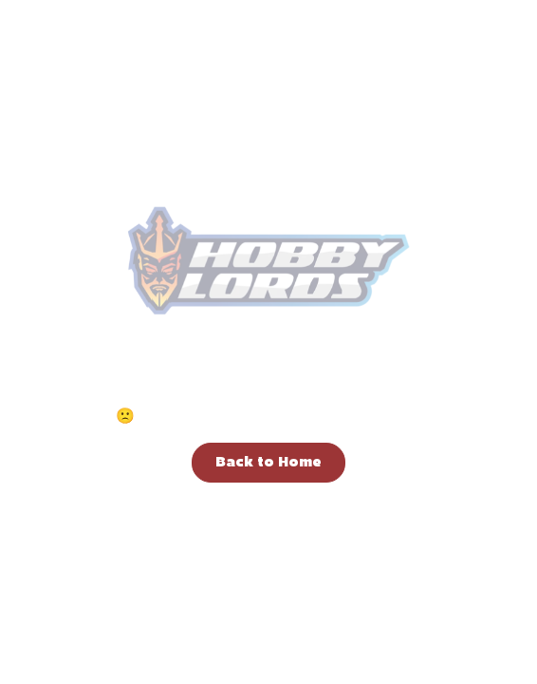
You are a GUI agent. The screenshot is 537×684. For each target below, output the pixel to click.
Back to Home (268, 462)
